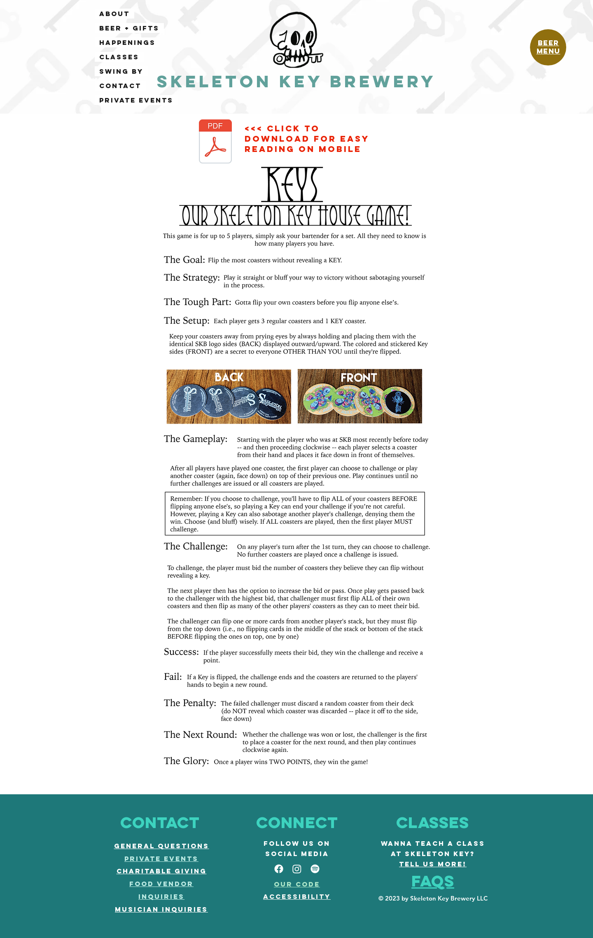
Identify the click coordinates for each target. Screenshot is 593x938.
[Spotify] (315, 869)
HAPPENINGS (127, 42)
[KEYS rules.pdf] (215, 142)
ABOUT (114, 13)
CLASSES (119, 57)
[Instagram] (297, 869)
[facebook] (279, 869)
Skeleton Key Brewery (297, 81)
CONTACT (120, 86)
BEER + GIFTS (129, 28)
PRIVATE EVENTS (136, 100)
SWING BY (121, 71)
